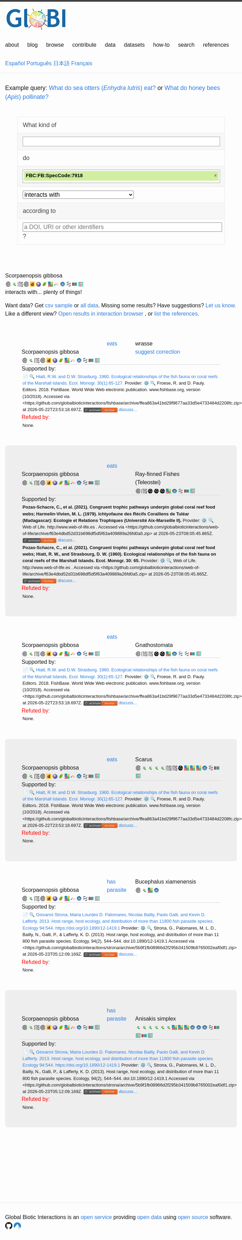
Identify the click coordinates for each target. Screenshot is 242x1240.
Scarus (143, 759)
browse (55, 45)
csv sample (59, 305)
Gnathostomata (154, 645)
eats (112, 343)
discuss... (128, 409)
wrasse (144, 343)
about (12, 45)
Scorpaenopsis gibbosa (33, 275)
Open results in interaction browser (100, 314)
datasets (134, 45)
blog (33, 45)
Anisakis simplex (155, 1019)
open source (193, 1217)
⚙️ (146, 383)
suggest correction (157, 352)
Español (15, 63)
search (186, 45)
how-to (161, 45)
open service (96, 1217)
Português (39, 63)
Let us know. (221, 305)
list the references (176, 314)
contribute (84, 45)
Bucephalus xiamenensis (165, 882)
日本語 (61, 63)
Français (81, 63)
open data (149, 1217)
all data (89, 305)
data (110, 45)
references (216, 45)
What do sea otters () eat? (102, 87)
